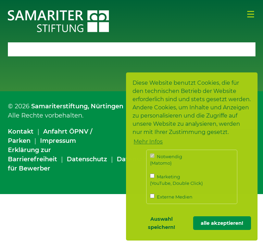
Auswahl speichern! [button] (161, 223)
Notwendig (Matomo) (166, 159)
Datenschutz (87, 159)
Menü (250, 14)
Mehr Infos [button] (148, 141)
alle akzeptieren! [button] (222, 223)
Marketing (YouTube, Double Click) (176, 180)
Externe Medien (171, 197)
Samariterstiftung (59, 106)
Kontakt (21, 131)
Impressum (58, 141)
